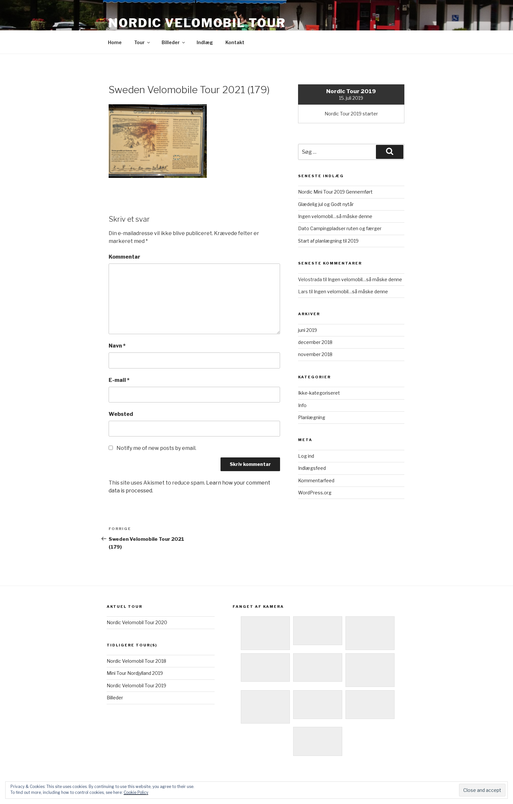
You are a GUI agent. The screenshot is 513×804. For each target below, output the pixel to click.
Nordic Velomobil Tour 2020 (137, 622)
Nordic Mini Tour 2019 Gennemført (335, 192)
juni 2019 (307, 330)
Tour (142, 42)
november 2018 (315, 354)
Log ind (306, 456)
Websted (121, 414)
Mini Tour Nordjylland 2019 (135, 673)
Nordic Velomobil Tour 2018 (136, 661)
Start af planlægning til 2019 (328, 241)
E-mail (119, 380)
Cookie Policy (136, 792)
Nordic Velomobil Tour (197, 23)
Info (302, 405)
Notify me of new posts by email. (156, 448)
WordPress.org (314, 492)
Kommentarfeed (316, 480)
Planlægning (311, 417)
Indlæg (205, 42)
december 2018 (315, 342)
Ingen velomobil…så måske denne (335, 216)
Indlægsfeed (312, 468)
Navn (117, 346)
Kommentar (124, 257)
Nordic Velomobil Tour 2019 (136, 685)
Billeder (174, 42)
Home (115, 42)
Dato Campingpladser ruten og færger (339, 228)
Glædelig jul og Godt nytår (326, 204)
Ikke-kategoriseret (319, 393)
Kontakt (234, 42)
